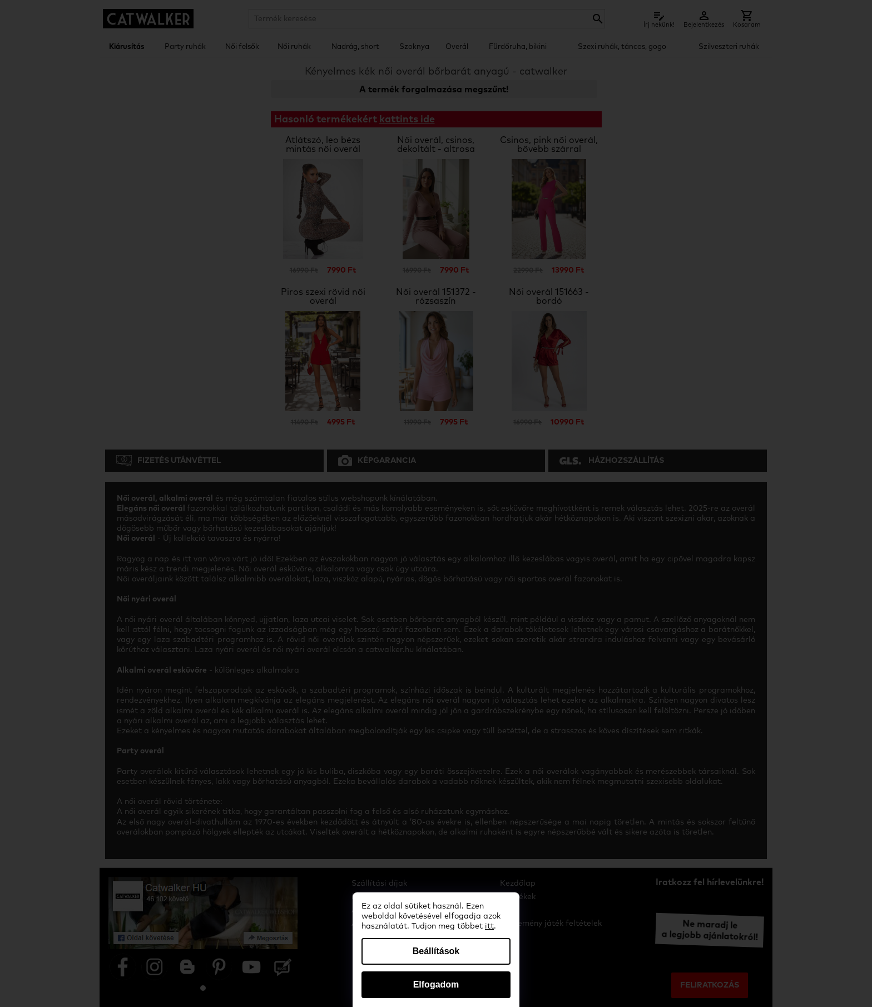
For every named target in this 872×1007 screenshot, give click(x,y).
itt (489, 926)
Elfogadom (436, 984)
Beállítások (436, 951)
